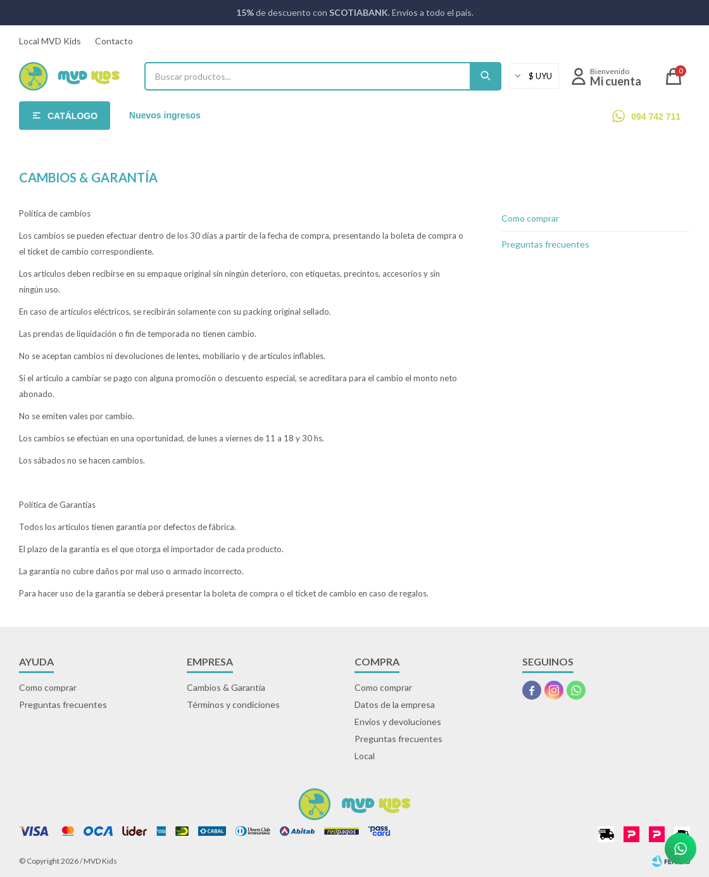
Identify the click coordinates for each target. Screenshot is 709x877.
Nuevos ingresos (165, 115)
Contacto (114, 40)
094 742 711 (656, 116)
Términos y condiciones (233, 704)
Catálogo (72, 116)
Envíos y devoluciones (397, 721)
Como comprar (530, 218)
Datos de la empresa (394, 704)
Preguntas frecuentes (545, 244)
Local (364, 755)
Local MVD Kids (50, 40)
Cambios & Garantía (226, 687)
